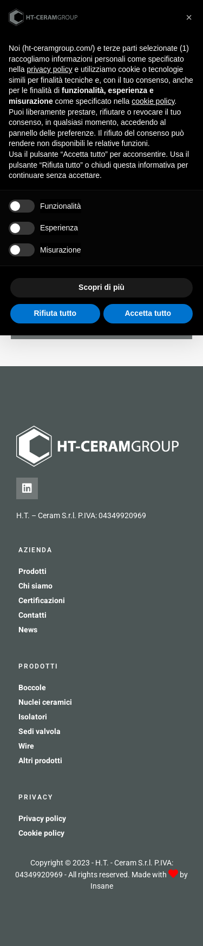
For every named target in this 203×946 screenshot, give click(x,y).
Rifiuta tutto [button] (55, 313)
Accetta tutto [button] (148, 313)
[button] (189, 17)
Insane (101, 886)
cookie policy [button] (153, 101)
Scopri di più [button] (101, 287)
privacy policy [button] (49, 69)
